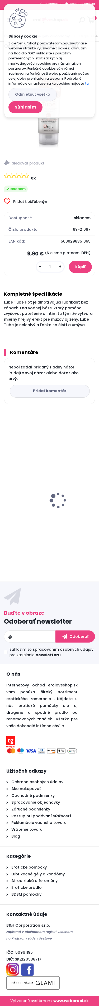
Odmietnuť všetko (32, 94)
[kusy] (50, 267)
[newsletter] (75, 636)
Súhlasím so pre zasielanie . (51, 652)
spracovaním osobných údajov (63, 649)
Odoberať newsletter (38, 621)
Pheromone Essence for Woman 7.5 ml (46, 513)
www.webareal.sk (71, 1000)
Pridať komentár (50, 390)
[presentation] (7, 491)
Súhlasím (25, 107)
